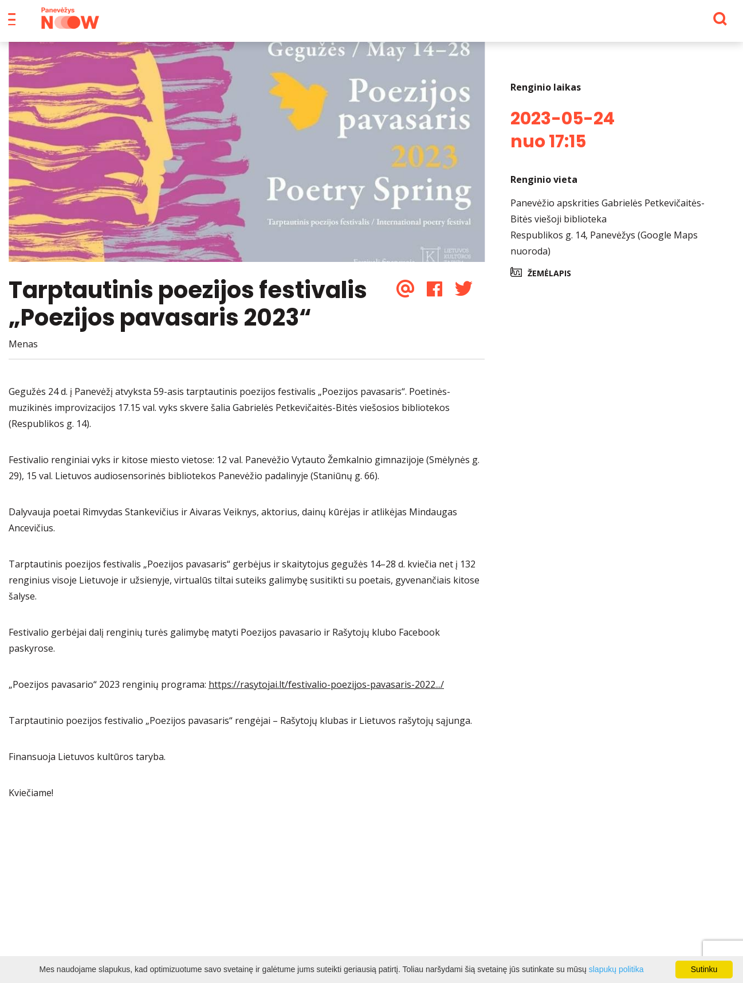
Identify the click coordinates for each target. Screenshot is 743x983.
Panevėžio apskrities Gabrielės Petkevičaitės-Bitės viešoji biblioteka (607, 219)
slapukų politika (616, 969)
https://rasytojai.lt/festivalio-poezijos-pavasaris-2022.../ (326, 692)
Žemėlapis (549, 281)
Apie (388, 23)
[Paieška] (688, 23)
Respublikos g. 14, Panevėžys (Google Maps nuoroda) (604, 251)
